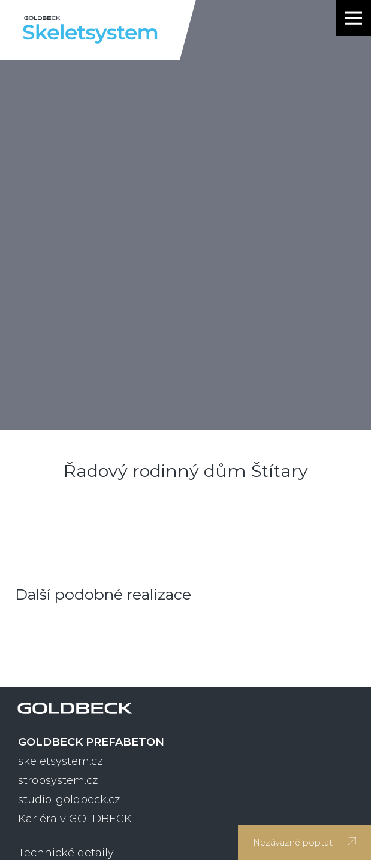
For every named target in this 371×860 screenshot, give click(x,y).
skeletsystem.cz (60, 761)
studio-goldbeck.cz (69, 799)
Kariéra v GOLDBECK (75, 818)
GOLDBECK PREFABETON (91, 742)
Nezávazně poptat (304, 842)
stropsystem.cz (58, 780)
